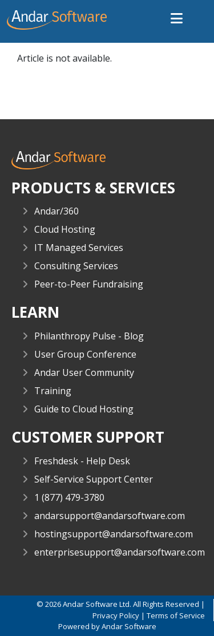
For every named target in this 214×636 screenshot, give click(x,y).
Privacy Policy (115, 615)
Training (52, 390)
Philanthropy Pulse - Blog (89, 336)
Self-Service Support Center (93, 479)
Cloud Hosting (64, 229)
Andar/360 (56, 211)
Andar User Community (84, 372)
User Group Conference (85, 354)
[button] (176, 19)
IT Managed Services (78, 247)
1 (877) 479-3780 (69, 497)
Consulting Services (76, 266)
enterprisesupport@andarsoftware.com (119, 552)
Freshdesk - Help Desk (82, 461)
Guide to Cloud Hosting (84, 409)
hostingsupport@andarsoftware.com (113, 534)
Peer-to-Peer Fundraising (88, 284)
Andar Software (129, 626)
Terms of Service (176, 615)
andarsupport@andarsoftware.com (109, 515)
